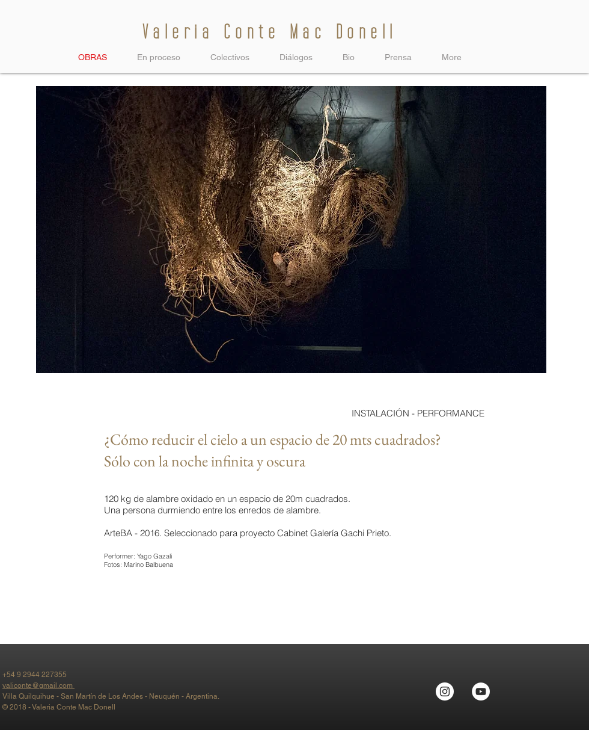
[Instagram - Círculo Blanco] (445, 691)
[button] (229, 57)
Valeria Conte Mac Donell (269, 32)
